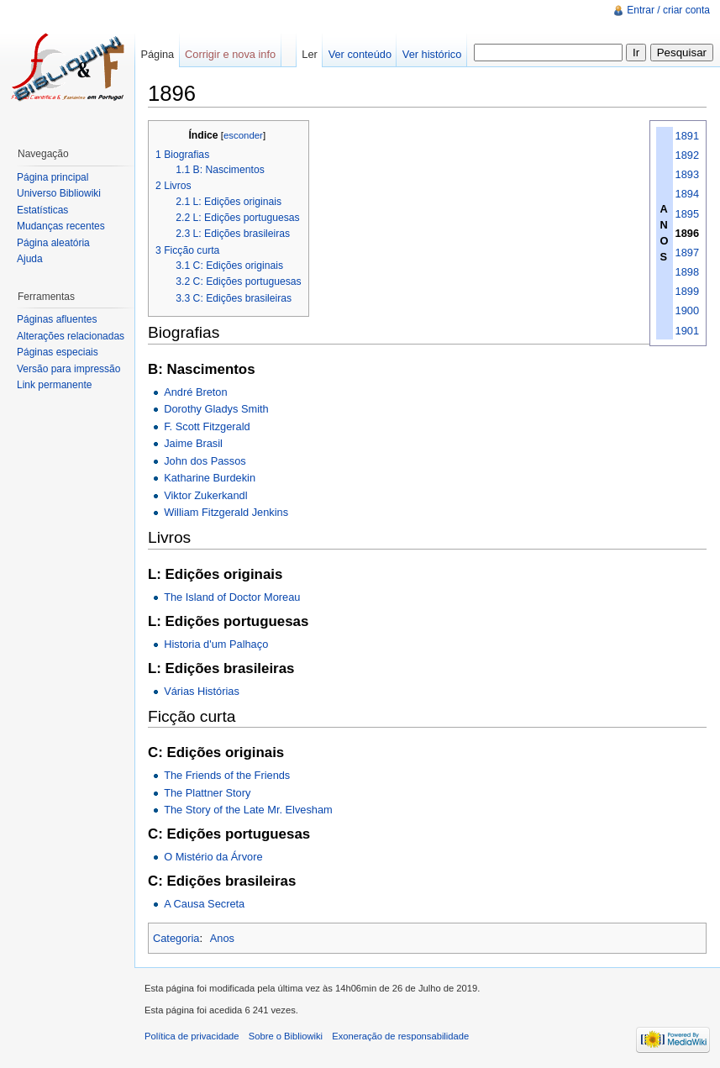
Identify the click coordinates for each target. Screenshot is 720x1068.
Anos (222, 938)
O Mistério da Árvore (213, 856)
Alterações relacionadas (70, 336)
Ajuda (30, 259)
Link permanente (54, 385)
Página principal (52, 177)
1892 (687, 155)
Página (157, 54)
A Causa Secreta (204, 903)
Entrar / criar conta (668, 10)
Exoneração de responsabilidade (400, 1036)
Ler (310, 54)
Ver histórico (431, 54)
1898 (687, 272)
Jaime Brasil (193, 443)
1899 (687, 291)
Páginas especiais (57, 352)
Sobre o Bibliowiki (286, 1036)
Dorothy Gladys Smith (216, 408)
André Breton (195, 392)
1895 (687, 214)
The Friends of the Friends (227, 775)
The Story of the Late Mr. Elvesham (248, 809)
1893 (687, 174)
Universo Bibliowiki (59, 193)
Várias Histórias (201, 691)
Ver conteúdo (360, 54)
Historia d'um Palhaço (216, 644)
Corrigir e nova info (230, 54)
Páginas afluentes (57, 319)
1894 (687, 193)
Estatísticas (42, 210)
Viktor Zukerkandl (205, 495)
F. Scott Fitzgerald (207, 426)
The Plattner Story (207, 793)
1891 (687, 135)
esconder (243, 135)
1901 (687, 330)
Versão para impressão (68, 369)
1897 (687, 252)
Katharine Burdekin (209, 477)
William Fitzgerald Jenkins (226, 512)
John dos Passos (204, 461)
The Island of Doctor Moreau (232, 597)
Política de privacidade (192, 1036)
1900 (687, 310)
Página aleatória (53, 243)
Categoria (176, 938)
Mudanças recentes (61, 226)
